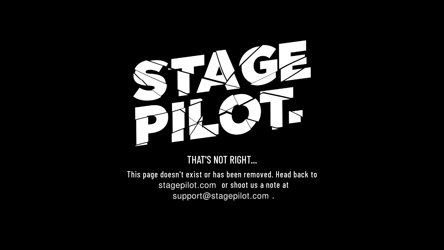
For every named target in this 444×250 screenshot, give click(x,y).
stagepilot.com (187, 185)
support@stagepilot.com (221, 195)
